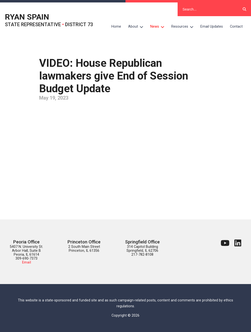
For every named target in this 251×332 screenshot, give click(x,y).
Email (26, 262)
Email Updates (211, 26)
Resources (184, 26)
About (137, 26)
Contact (236, 26)
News (159, 26)
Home (116, 26)
